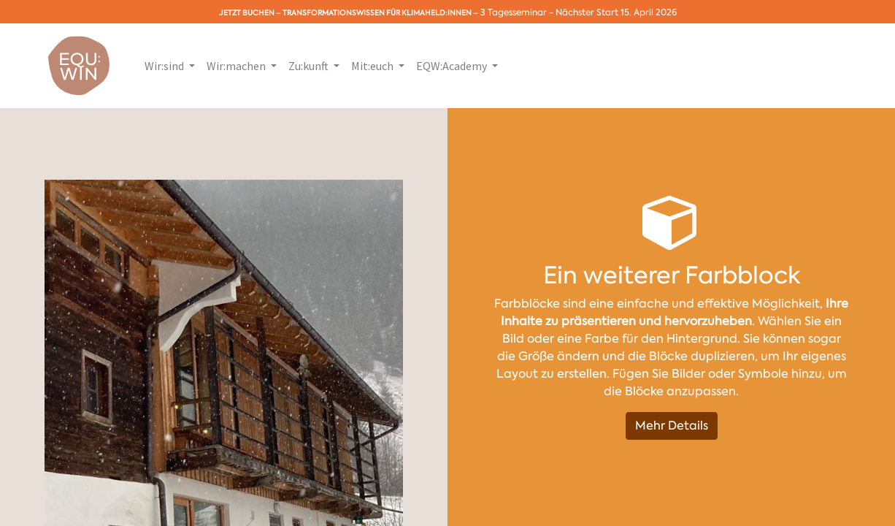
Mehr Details (671, 425)
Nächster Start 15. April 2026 (616, 12)
